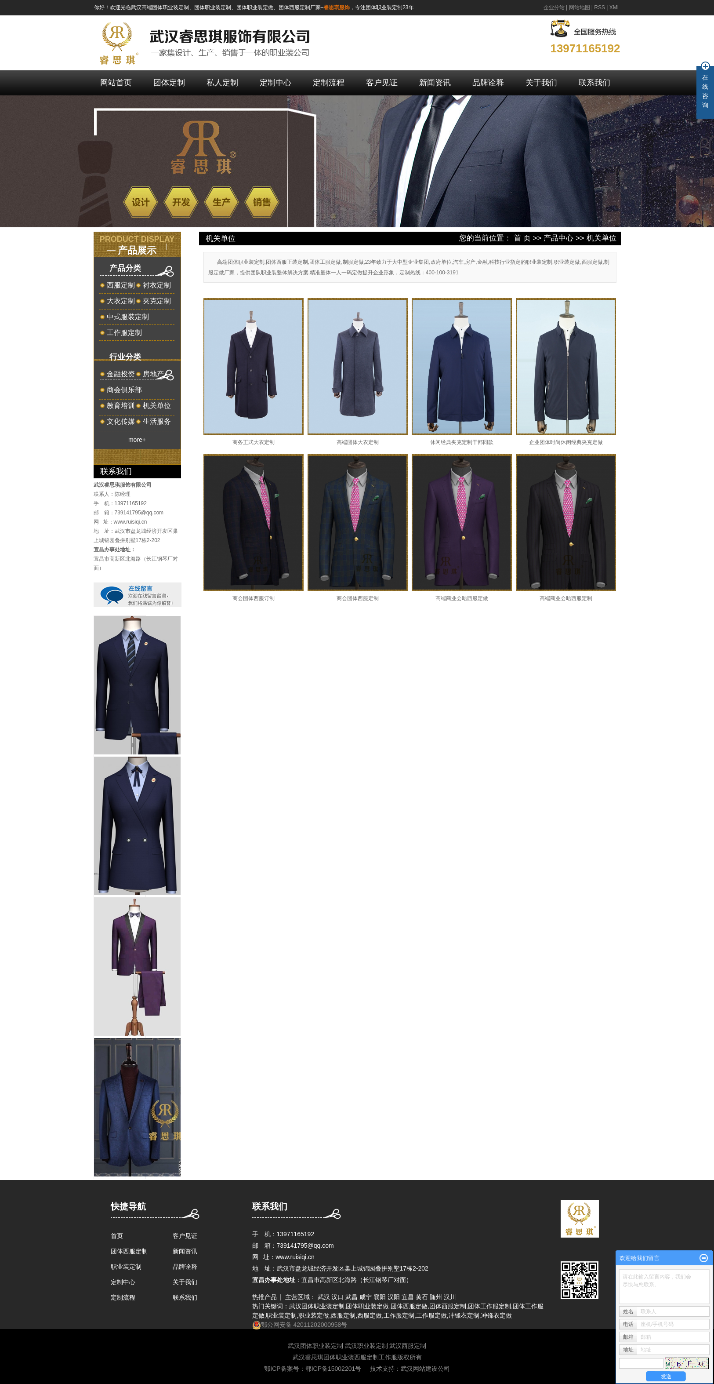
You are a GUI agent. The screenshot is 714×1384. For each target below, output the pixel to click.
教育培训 (121, 405)
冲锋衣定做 (496, 1315)
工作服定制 (124, 332)
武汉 (324, 1296)
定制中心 (275, 82)
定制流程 (328, 82)
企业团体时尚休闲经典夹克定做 (566, 442)
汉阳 (394, 1296)
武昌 (351, 1296)
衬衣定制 (157, 285)
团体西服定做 (409, 1306)
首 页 (522, 238)
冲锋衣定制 (464, 1315)
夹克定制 (157, 301)
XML (614, 7)
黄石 (422, 1296)
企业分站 (554, 7)
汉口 (337, 1296)
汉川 (450, 1296)
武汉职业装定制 (366, 1345)
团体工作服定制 (489, 1306)
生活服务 (157, 421)
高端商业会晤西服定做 (461, 598)
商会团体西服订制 (253, 598)
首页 (117, 1235)
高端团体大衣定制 (358, 442)
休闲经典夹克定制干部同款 (461, 442)
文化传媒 (121, 421)
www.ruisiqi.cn (130, 522)
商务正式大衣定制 (253, 442)
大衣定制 (121, 301)
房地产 (153, 374)
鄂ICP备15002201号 (333, 1368)
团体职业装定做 (367, 1306)
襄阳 (379, 1296)
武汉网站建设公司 (425, 1368)
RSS (599, 7)
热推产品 (264, 1296)
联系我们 (594, 82)
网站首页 (116, 82)
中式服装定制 (128, 317)
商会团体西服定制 (358, 598)
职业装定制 (126, 1266)
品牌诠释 (488, 82)
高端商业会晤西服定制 (566, 598)
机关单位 (157, 405)
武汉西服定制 (407, 1345)
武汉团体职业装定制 (316, 1306)
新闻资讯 (435, 82)
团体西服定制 (129, 1251)
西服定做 (369, 1315)
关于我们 (541, 82)
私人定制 (222, 82)
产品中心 (558, 238)
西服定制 (121, 285)
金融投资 (121, 374)
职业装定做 (313, 1315)
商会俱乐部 (124, 389)
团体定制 (169, 82)
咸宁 (365, 1296)
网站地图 (579, 7)
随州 (436, 1296)
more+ (137, 439)
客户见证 (382, 82)
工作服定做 (431, 1315)
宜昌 (408, 1296)
